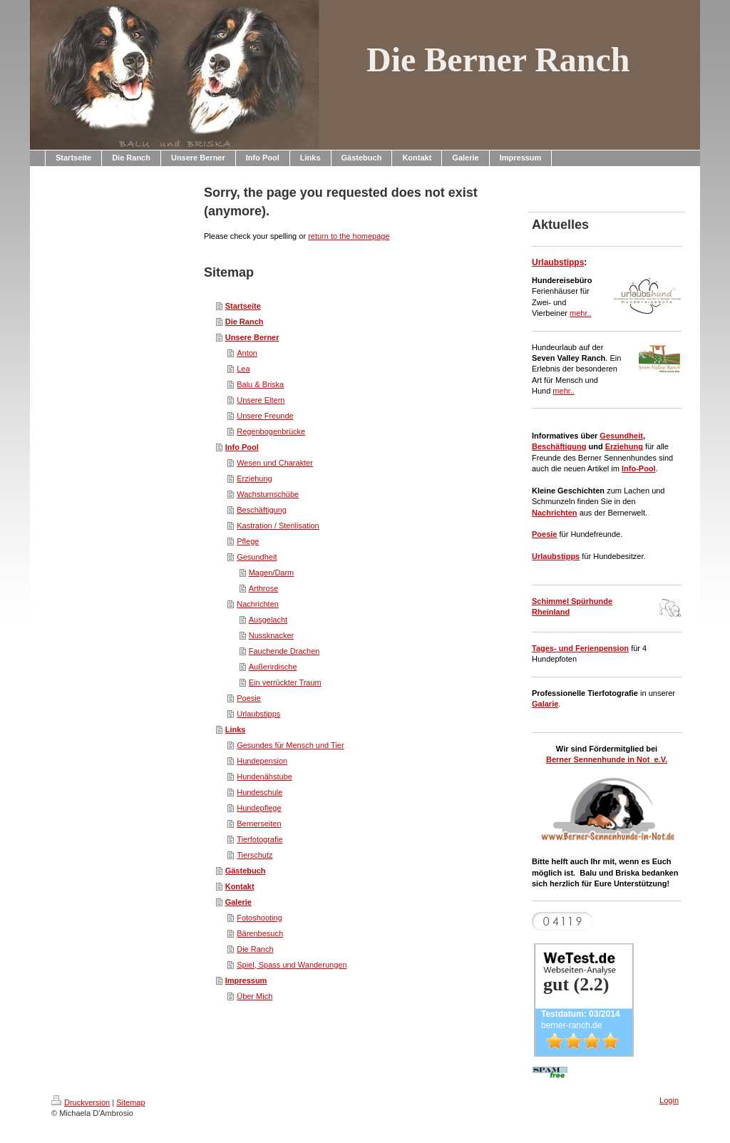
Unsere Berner (252, 337)
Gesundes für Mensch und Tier (290, 745)
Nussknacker (271, 635)
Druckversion (80, 1102)
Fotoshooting (259, 917)
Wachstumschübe (268, 494)
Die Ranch (244, 321)
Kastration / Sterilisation (278, 525)
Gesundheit (257, 557)
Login (669, 1100)
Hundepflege (259, 808)
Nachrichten (258, 604)
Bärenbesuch (260, 933)
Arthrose (264, 588)
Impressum (246, 980)
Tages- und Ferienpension (580, 648)
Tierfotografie (259, 839)
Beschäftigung (262, 510)
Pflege (248, 541)
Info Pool (242, 447)
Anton (247, 353)
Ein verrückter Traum (285, 682)
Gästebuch (245, 870)
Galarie (545, 703)
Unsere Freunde (265, 415)
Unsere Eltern (260, 400)
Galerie (238, 902)
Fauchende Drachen (284, 651)
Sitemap (130, 1102)
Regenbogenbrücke (271, 431)
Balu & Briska (260, 384)
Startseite (243, 306)
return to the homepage (348, 236)
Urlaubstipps (258, 713)
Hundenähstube (264, 776)
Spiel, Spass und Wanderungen (291, 964)
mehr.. (581, 313)
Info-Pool (639, 468)
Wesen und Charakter (275, 462)
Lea (243, 368)
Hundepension (262, 761)
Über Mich (254, 996)
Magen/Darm (271, 572)
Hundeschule (259, 792)
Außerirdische (273, 666)
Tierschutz (254, 855)
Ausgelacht (268, 619)
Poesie (249, 698)
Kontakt (240, 886)
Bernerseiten (259, 823)
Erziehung (254, 478)
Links (235, 729)
